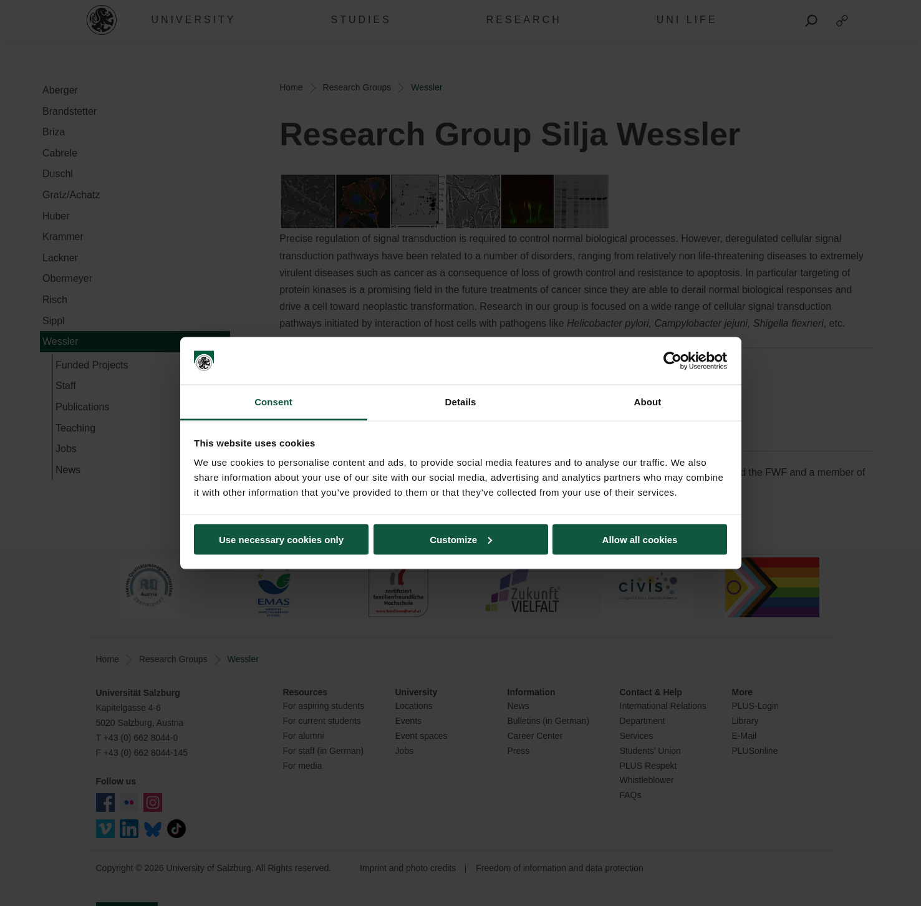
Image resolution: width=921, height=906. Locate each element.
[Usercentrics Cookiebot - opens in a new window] (672, 361)
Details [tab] (460, 402)
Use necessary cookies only (281, 539)
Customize (461, 539)
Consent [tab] (273, 402)
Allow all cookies (640, 539)
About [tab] (648, 402)
